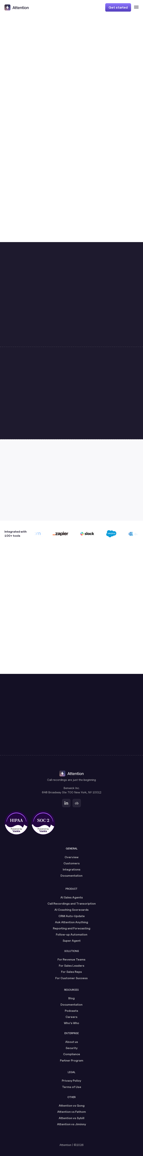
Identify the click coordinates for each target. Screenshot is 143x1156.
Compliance (71, 1054)
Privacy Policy (71, 1080)
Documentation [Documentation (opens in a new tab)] (71, 875)
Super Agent (72, 940)
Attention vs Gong (72, 1105)
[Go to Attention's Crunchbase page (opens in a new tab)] (77, 803)
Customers (71, 863)
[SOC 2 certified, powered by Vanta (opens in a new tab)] (43, 823)
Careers (71, 1017)
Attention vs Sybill (71, 1118)
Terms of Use (71, 1087)
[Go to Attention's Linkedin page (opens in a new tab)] (66, 803)
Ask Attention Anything (71, 922)
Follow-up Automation (71, 934)
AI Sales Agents (71, 897)
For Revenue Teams (71, 959)
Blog (71, 998)
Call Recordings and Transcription (71, 903)
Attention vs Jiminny (71, 1124)
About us (71, 1042)
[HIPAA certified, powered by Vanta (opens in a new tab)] (16, 823)
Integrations (71, 869)
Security (72, 1048)
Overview (72, 857)
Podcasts (71, 1011)
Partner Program (71, 1060)
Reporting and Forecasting (71, 928)
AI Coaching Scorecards (71, 909)
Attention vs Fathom (71, 1112)
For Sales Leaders (71, 965)
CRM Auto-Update (71, 916)
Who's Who (71, 1023)
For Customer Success (71, 978)
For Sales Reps (71, 972)
